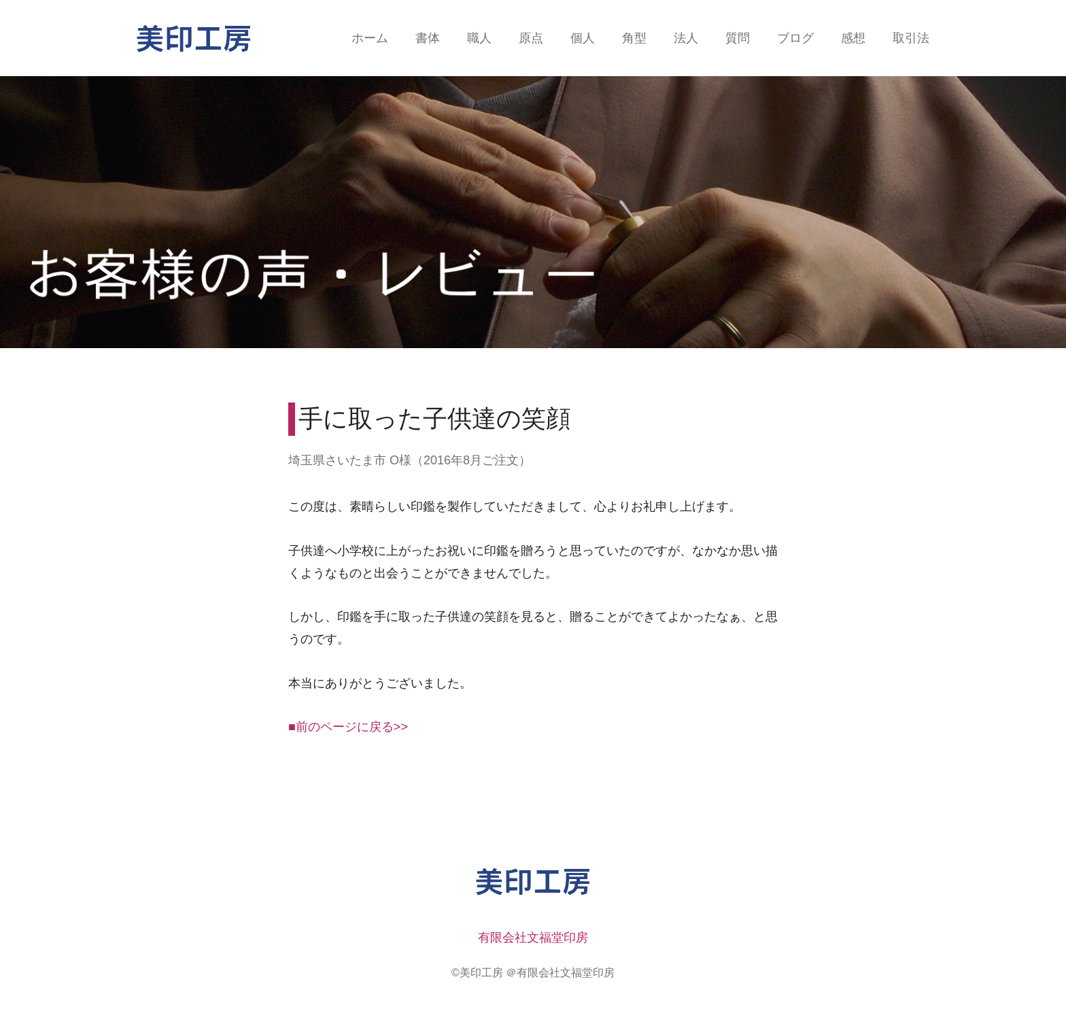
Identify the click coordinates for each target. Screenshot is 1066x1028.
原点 (531, 38)
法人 (686, 38)
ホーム (369, 38)
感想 (853, 38)
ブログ (795, 38)
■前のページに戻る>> (348, 727)
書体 (427, 38)
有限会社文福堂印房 (533, 937)
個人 (582, 38)
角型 (634, 38)
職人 (479, 38)
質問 (737, 38)
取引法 (911, 38)
